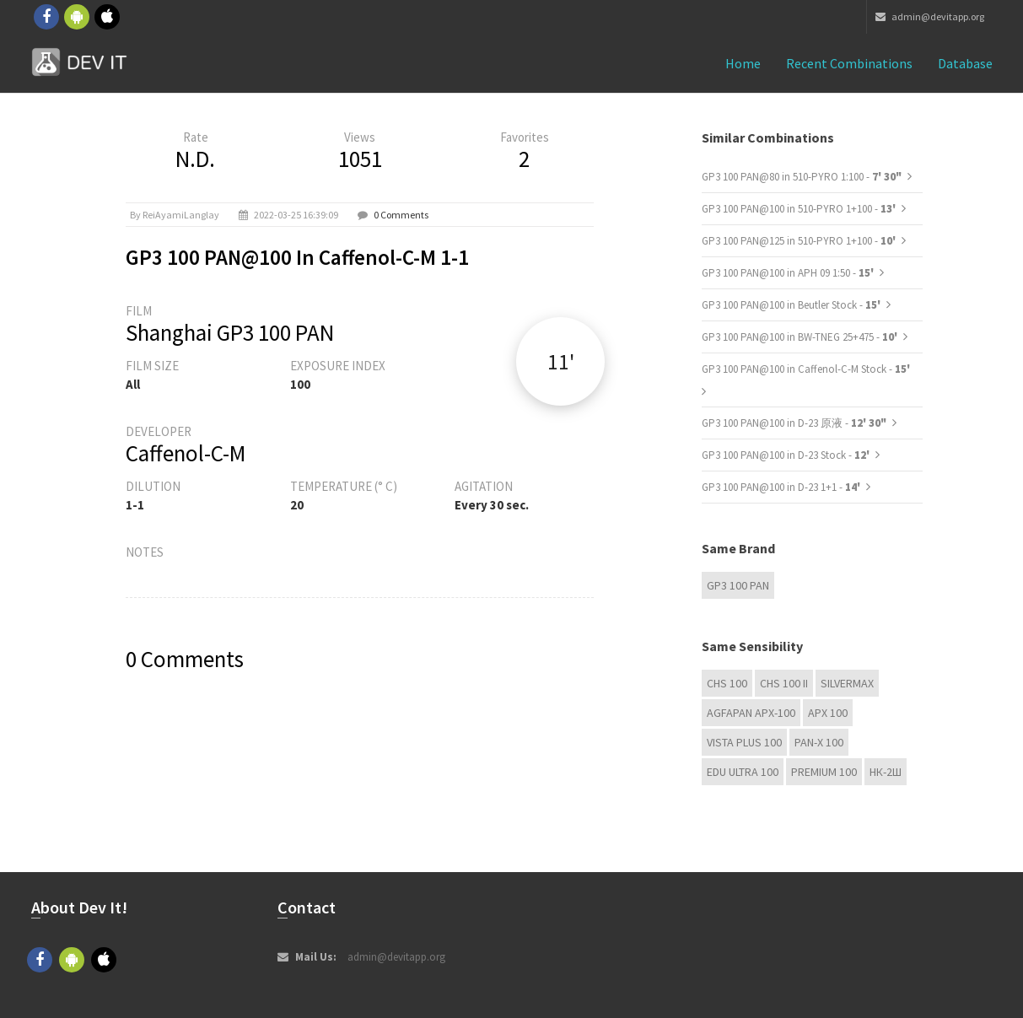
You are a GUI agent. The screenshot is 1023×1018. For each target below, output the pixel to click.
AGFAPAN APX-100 (751, 712)
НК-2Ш (886, 771)
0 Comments (401, 214)
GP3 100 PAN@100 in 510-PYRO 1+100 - (800, 209)
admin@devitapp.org (929, 16)
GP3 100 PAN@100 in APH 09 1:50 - (789, 273)
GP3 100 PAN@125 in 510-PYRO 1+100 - (800, 241)
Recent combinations (849, 63)
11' (560, 361)
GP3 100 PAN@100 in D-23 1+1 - (782, 487)
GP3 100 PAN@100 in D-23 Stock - (787, 455)
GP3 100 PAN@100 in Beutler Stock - (792, 305)
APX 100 (828, 712)
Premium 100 (824, 771)
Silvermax (847, 683)
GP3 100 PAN (738, 585)
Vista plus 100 (744, 742)
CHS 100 (727, 683)
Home (743, 63)
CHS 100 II (784, 683)
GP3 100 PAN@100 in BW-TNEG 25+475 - (801, 337)
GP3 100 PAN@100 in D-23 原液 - (794, 423)
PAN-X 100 (818, 742)
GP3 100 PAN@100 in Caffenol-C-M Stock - (806, 369)
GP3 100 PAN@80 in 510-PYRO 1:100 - (802, 177)
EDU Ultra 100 (742, 771)
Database (965, 63)
